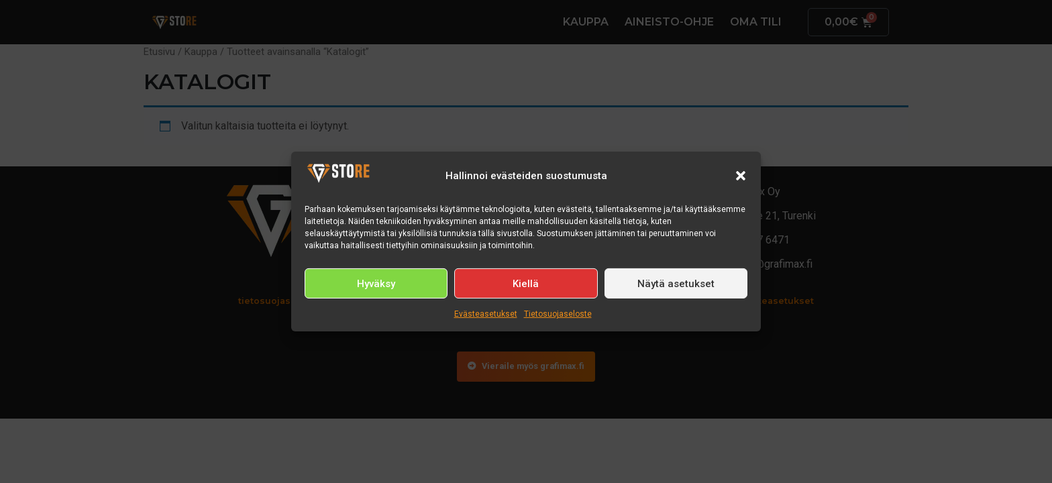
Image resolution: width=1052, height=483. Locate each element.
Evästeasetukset (485, 314)
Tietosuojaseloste (558, 314)
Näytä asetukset (676, 284)
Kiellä (526, 284)
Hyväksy (376, 284)
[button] (740, 175)
